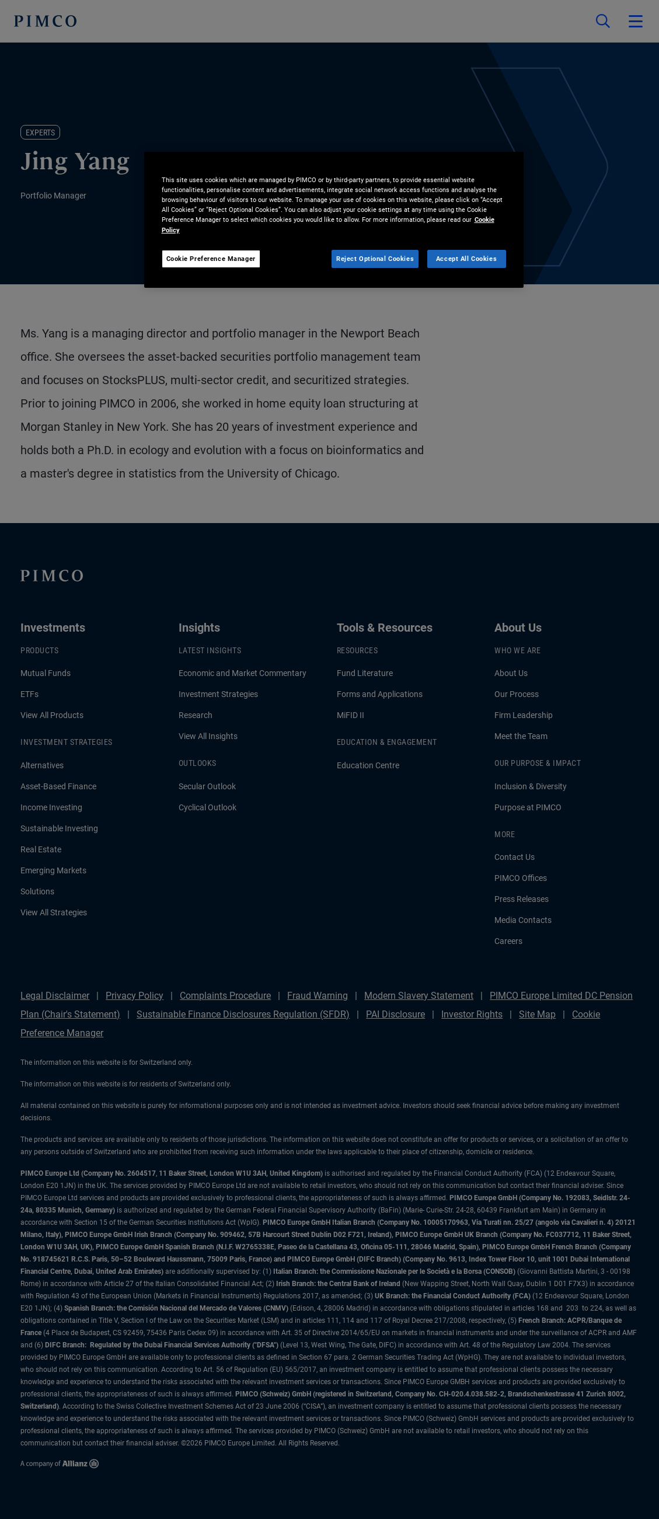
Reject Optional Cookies (375, 259)
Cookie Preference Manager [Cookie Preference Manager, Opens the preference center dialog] (211, 259)
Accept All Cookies (466, 259)
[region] (334, 220)
